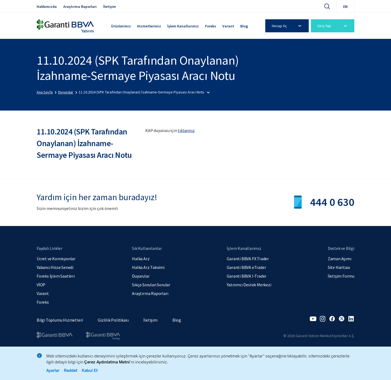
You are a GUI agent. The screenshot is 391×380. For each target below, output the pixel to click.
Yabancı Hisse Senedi (55, 267)
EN (345, 6)
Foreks (210, 26)
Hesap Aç (287, 26)
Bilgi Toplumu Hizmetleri (60, 320)
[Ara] (327, 6)
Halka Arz (140, 258)
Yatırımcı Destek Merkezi (249, 284)
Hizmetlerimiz (149, 26)
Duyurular (140, 276)
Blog (244, 26)
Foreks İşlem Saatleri (56, 276)
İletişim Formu (341, 276)
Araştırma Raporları (80, 6)
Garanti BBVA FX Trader (248, 258)
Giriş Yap (333, 26)
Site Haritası (339, 267)
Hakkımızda (47, 6)
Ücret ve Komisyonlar (56, 258)
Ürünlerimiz (121, 26)
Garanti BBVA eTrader (246, 267)
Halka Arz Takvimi (148, 267)
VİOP (41, 284)
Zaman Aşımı (339, 258)
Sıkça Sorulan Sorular (151, 284)
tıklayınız (186, 130)
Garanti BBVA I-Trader (246, 276)
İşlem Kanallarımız (183, 26)
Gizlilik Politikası (113, 320)
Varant (228, 26)
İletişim (109, 6)
